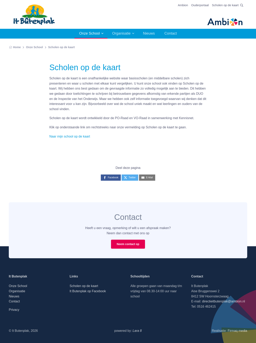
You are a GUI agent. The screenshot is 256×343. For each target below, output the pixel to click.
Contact (170, 33)
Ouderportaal (200, 5)
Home (15, 47)
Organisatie (121, 33)
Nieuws (149, 33)
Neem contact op (128, 244)
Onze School (89, 33)
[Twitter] (130, 177)
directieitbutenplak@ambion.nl (223, 301)
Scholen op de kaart (225, 5)
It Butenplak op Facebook (88, 291)
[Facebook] (111, 177)
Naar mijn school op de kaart (69, 136)
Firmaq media (237, 330)
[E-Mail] (147, 177)
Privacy (14, 309)
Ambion (183, 5)
